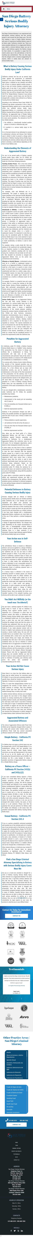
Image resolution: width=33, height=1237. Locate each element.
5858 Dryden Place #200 (16, 1190)
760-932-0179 (16, 1187)
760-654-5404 (16, 1194)
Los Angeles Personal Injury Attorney (16, 985)
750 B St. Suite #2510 (16, 1173)
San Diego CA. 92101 (16, 1175)
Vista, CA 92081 (16, 1185)
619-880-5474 (22, 898)
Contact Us (16, 916)
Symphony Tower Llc (16, 1171)
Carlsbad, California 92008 (16, 1192)
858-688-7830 (24, 1120)
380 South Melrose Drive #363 (16, 1183)
